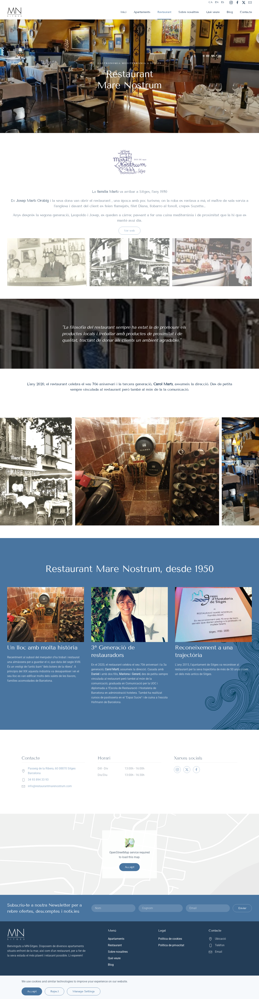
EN (216, 2)
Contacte (246, 12)
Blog (230, 12)
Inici (123, 12)
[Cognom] (160, 908)
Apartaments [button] (142, 12)
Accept (129, 867)
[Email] (208, 908)
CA (210, 2)
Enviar (242, 908)
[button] (9, 471)
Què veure (213, 12)
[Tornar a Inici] (14, 12)
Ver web (129, 230)
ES (222, 2)
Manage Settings (83, 991)
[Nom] (113, 908)
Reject (54, 991)
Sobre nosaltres (188, 12)
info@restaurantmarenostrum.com (50, 786)
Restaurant (164, 12)
